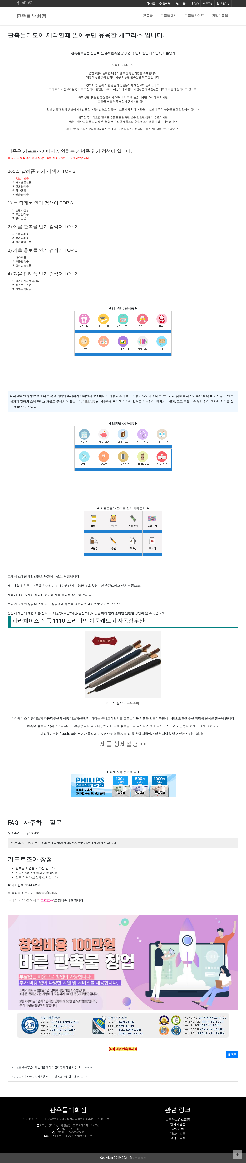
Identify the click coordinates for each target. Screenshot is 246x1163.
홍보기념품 (22, 178)
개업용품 (89, 401)
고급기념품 (177, 1138)
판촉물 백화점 (31, 16)
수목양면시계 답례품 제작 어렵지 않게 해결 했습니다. (52, 1067)
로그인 (208, 3)
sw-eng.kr (139, 1158)
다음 (27, 900)
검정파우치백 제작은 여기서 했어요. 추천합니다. (49, 1076)
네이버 (16, 900)
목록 (232, 1054)
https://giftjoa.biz (46, 893)
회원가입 (223, 3)
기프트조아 (131, 703)
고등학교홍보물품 (177, 1119)
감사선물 (178, 1129)
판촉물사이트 (194, 16)
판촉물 (148, 16)
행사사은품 (177, 1124)
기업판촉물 (220, 16)
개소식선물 (177, 1133)
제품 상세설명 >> (123, 743)
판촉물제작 (168, 16)
